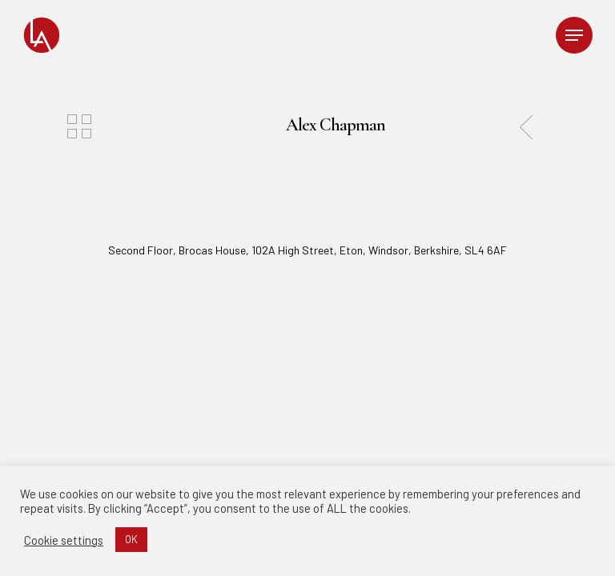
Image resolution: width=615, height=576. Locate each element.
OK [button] (131, 539)
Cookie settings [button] (63, 540)
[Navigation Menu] (574, 35)
